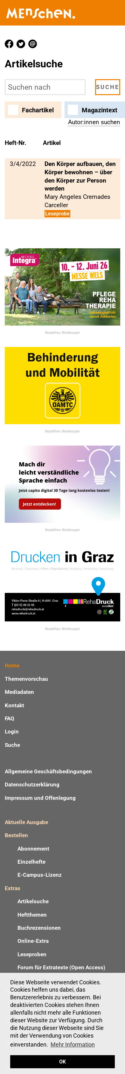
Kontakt (14, 705)
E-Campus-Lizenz (39, 875)
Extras (12, 888)
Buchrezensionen (39, 928)
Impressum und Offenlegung (40, 798)
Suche (12, 745)
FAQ (9, 718)
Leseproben (31, 954)
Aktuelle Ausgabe (26, 822)
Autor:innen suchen (94, 122)
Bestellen (16, 835)
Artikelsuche (33, 901)
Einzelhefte (31, 862)
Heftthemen (32, 915)
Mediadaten (19, 692)
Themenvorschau (26, 679)
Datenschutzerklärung (32, 784)
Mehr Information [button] (73, 1044)
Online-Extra (33, 941)
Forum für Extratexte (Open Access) (61, 967)
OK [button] (62, 1062)
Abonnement (33, 848)
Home (12, 665)
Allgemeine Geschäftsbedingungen (48, 771)
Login (12, 731)
